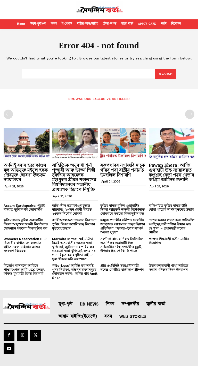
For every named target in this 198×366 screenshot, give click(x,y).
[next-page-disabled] (189, 114)
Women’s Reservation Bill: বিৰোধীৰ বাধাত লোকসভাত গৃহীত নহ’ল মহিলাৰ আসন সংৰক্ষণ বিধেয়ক (25, 245)
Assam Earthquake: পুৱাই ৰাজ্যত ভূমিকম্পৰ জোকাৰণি (24, 207)
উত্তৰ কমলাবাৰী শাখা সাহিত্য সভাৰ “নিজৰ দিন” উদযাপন (168, 267)
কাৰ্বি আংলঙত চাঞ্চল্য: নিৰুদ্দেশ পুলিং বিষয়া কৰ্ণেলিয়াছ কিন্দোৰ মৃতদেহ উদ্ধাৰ (74, 224)
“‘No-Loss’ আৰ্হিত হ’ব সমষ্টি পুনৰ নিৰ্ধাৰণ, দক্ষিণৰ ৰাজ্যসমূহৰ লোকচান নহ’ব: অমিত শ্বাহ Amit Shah (74, 271)
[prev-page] (8, 114)
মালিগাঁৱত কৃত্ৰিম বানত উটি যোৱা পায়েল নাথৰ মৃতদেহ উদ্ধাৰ (171, 207)
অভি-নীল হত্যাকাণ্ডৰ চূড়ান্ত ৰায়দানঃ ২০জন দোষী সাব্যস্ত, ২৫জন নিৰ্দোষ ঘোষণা (72, 209)
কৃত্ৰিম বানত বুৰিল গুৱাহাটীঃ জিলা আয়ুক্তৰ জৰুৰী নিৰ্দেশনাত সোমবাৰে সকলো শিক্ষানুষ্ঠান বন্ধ (122, 209)
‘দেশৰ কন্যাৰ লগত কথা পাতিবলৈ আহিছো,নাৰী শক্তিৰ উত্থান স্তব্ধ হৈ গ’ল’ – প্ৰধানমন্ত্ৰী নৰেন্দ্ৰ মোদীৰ (171, 226)
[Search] (165, 74)
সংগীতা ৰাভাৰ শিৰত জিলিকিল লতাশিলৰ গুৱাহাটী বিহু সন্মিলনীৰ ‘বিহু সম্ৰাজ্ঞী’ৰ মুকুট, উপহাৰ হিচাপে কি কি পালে (122, 245)
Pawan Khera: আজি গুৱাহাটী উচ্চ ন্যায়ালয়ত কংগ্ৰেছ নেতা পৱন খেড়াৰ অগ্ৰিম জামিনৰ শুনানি (171, 172)
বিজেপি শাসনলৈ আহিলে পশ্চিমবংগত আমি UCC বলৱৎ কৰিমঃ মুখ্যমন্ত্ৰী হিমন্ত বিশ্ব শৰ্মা (24, 269)
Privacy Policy (114, 356)
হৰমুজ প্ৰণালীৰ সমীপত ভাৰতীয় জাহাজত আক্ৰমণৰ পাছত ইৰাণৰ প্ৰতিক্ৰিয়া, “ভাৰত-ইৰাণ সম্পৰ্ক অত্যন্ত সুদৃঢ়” (122, 226)
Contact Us (138, 356)
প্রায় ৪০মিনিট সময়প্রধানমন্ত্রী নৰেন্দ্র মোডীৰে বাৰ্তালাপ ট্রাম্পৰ (122, 267)
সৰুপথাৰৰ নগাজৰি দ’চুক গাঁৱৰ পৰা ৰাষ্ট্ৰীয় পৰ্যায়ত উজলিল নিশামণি (122, 169)
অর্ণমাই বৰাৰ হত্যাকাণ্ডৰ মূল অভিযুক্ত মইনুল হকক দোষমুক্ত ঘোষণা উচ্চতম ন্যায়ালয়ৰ (26, 172)
